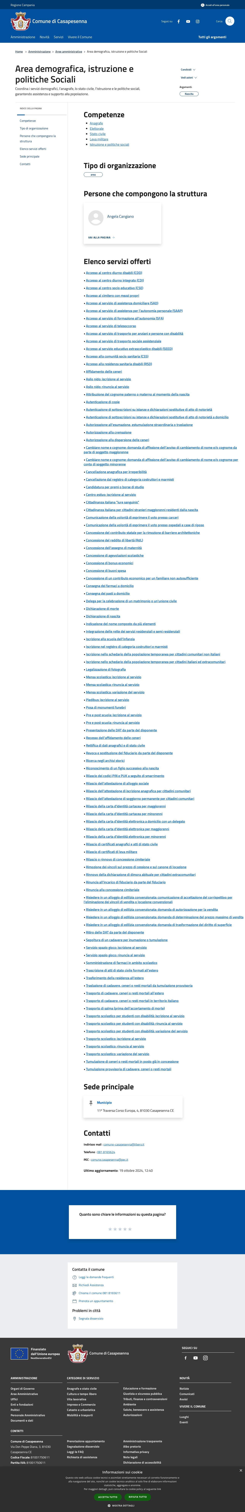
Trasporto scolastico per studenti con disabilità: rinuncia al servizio (134, 1023)
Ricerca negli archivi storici (105, 760)
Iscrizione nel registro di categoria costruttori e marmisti (127, 646)
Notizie (184, 1388)
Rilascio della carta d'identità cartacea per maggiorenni (126, 806)
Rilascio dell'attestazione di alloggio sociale (117, 783)
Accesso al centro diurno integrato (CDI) (115, 280)
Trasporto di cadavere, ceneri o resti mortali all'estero (125, 993)
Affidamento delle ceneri (104, 371)
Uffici (14, 1399)
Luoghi (184, 1417)
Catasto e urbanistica (81, 1410)
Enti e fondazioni (22, 1404)
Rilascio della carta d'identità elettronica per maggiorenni (127, 829)
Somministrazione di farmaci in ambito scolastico (121, 962)
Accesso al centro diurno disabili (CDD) (114, 272)
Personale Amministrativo (28, 1415)
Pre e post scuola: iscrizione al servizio (114, 715)
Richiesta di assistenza (82, 1457)
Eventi (184, 1422)
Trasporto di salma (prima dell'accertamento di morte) (125, 1008)
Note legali (130, 1457)
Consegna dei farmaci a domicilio (110, 585)
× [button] (240, 1470)
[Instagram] (196, 21)
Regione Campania (23, 5)
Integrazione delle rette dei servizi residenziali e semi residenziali (133, 631)
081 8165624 (106, 1152)
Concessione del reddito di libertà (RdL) (114, 540)
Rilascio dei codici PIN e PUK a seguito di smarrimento (125, 775)
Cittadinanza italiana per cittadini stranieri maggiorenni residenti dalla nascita (142, 509)
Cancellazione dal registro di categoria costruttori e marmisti (130, 479)
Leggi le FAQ (75, 1451)
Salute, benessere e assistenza (143, 1409)
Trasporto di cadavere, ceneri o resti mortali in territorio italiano (132, 1000)
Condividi (188, 69)
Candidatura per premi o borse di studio (115, 487)
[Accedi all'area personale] (215, 5)
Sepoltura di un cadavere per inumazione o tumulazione (127, 939)
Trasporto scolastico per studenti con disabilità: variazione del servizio (137, 1031)
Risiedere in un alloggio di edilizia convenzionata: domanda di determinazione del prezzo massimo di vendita (164, 917)
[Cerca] (229, 21)
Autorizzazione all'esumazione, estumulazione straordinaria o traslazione (139, 424)
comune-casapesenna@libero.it (123, 1144)
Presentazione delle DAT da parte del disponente (121, 730)
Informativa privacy (136, 1451)
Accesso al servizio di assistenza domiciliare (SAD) (122, 303)
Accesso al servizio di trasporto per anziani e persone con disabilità (134, 333)
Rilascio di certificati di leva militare (111, 851)
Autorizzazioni (132, 1415)
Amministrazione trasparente (142, 1441)
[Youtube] (186, 21)
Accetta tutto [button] (107, 1497)
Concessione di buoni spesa (106, 570)
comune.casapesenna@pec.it (109, 1159)
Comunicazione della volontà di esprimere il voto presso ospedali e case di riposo (145, 525)
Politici (15, 1410)
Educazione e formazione (139, 1388)
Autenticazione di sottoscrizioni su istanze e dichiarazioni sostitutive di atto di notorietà (149, 409)
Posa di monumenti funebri (106, 707)
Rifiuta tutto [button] (138, 1497)
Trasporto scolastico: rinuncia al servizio (115, 1046)
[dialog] (122, 1489)
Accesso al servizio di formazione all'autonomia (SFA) (125, 318)
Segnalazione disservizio (83, 1446)
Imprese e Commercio (81, 1404)
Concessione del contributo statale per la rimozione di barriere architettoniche (143, 532)
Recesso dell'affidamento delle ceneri (113, 737)
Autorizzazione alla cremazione (108, 432)
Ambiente (129, 1404)
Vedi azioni (189, 77)
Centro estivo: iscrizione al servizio (111, 494)
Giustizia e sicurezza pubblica (142, 1393)
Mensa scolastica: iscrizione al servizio (113, 677)
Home (19, 51)
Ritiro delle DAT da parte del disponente (115, 932)
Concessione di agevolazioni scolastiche (115, 555)
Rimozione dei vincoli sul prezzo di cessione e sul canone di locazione (136, 867)
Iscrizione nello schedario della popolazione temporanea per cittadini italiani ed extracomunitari (155, 661)
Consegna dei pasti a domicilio (108, 593)
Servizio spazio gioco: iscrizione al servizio (116, 947)
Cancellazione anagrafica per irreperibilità (116, 471)
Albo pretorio (132, 1446)
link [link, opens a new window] (159, 1489)
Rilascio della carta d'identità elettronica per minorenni (126, 836)
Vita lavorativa (76, 1399)
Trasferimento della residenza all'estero (115, 977)
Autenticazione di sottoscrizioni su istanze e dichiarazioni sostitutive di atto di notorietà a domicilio (157, 417)
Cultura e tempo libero (82, 1394)
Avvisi (184, 1399)
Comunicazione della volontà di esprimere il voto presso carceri (132, 517)
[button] (122, 1505)
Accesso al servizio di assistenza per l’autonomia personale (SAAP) (134, 310)
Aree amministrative (68, 51)
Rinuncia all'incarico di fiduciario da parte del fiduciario (126, 882)
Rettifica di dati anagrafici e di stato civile (115, 745)
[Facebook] (177, 21)
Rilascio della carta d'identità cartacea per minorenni (124, 813)
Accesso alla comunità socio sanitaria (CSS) (117, 356)
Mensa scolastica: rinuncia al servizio (112, 684)
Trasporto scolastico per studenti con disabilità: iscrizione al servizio (135, 1015)
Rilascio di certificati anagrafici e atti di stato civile (122, 844)
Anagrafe (96, 123)
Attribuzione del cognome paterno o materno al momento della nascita (137, 394)
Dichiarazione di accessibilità (142, 1462)
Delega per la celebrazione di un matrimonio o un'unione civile (131, 601)
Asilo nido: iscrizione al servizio (108, 379)
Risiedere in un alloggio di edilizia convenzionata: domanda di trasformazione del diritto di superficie (159, 924)
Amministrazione (39, 51)
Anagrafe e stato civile (82, 1388)
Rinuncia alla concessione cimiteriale (112, 889)
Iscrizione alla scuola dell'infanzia (110, 639)
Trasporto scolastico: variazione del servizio (117, 1053)
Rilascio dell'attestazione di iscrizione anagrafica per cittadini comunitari (138, 791)
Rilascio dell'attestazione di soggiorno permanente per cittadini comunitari (140, 798)
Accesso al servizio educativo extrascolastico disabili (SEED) (129, 348)
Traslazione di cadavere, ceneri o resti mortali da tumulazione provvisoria (139, 985)
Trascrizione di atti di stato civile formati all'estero (122, 970)
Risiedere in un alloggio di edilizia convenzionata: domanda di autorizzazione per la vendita (152, 909)
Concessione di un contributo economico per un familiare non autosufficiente (142, 578)
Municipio (104, 1102)
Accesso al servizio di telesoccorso (111, 325)
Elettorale (97, 128)
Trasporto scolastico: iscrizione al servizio (116, 1038)
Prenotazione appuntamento (86, 1441)
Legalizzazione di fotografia (106, 669)
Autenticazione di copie (103, 401)
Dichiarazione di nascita (103, 616)
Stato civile (98, 133)
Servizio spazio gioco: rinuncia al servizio (115, 955)
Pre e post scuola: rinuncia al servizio (113, 722)
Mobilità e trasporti (80, 1415)
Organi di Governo (23, 1388)
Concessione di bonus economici (109, 563)
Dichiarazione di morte (102, 608)
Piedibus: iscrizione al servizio (107, 699)
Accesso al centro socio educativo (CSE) (114, 287)
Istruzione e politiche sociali (109, 144)
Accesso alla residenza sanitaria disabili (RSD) (119, 363)
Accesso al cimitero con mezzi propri (112, 295)
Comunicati (187, 1394)
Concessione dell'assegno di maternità (114, 547)
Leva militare (99, 139)
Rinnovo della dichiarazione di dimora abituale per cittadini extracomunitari (141, 874)
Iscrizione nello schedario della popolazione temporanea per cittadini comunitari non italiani (153, 654)
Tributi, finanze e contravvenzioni (145, 1399)
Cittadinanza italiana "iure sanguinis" (112, 502)
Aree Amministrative (24, 1394)
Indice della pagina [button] (31, 108)
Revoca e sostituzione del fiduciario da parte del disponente (129, 753)
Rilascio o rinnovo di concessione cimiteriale (118, 859)
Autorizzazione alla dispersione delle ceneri (117, 439)
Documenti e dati (22, 1420)
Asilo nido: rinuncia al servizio (107, 386)
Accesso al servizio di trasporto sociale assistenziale (123, 341)
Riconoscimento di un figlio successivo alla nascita (122, 768)
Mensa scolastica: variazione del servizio (115, 692)
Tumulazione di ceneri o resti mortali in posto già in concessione (132, 1061)
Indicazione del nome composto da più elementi (121, 623)
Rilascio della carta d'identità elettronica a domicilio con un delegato (135, 821)
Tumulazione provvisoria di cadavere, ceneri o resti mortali (128, 1069)
